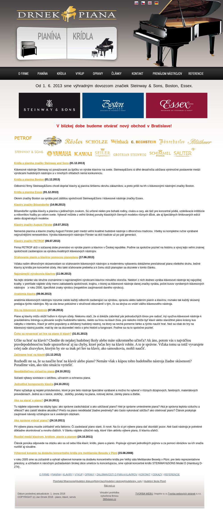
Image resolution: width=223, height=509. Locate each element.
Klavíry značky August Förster (33, 224)
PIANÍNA (56, 474)
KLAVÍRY (68, 474)
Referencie (196, 73)
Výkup (79, 73)
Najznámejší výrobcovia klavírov (34, 273)
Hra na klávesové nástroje (30, 310)
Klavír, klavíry (93, 43)
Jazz (102, 481)
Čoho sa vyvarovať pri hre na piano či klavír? (42, 333)
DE (156, 2)
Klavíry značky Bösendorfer (31, 204)
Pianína (39, 43)
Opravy (98, 73)
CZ (143, 2)
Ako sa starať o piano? (28, 400)
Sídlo (117, 73)
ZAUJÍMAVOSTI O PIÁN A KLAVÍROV (116, 474)
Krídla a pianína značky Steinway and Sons (41, 163)
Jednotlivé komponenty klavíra (33, 384)
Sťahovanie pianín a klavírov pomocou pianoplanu (46, 257)
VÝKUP (79, 474)
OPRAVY (90, 474)
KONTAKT (144, 474)
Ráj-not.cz (109, 485)
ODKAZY (157, 474)
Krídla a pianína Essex (28, 192)
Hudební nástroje (115, 481)
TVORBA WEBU (144, 493)
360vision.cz (109, 499)
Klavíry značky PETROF (29, 241)
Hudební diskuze (85, 481)
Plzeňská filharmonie (64, 481)
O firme (24, 73)
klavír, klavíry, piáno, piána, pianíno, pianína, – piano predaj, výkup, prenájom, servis (64, 11)
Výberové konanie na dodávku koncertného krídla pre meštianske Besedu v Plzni (65, 453)
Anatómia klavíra (24, 293)
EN (150, 2)
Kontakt (137, 73)
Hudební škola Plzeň (155, 481)
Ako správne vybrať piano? (31, 420)
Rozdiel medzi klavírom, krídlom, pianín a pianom (45, 436)
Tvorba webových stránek (182, 493)
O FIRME (44, 474)
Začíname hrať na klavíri (29, 354)
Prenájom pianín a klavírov (166, 74)
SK (136, 2)
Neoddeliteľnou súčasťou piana (34, 371)
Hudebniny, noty (133, 481)
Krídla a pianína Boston (29, 179)
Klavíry (61, 73)
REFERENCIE (172, 474)
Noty (96, 481)
